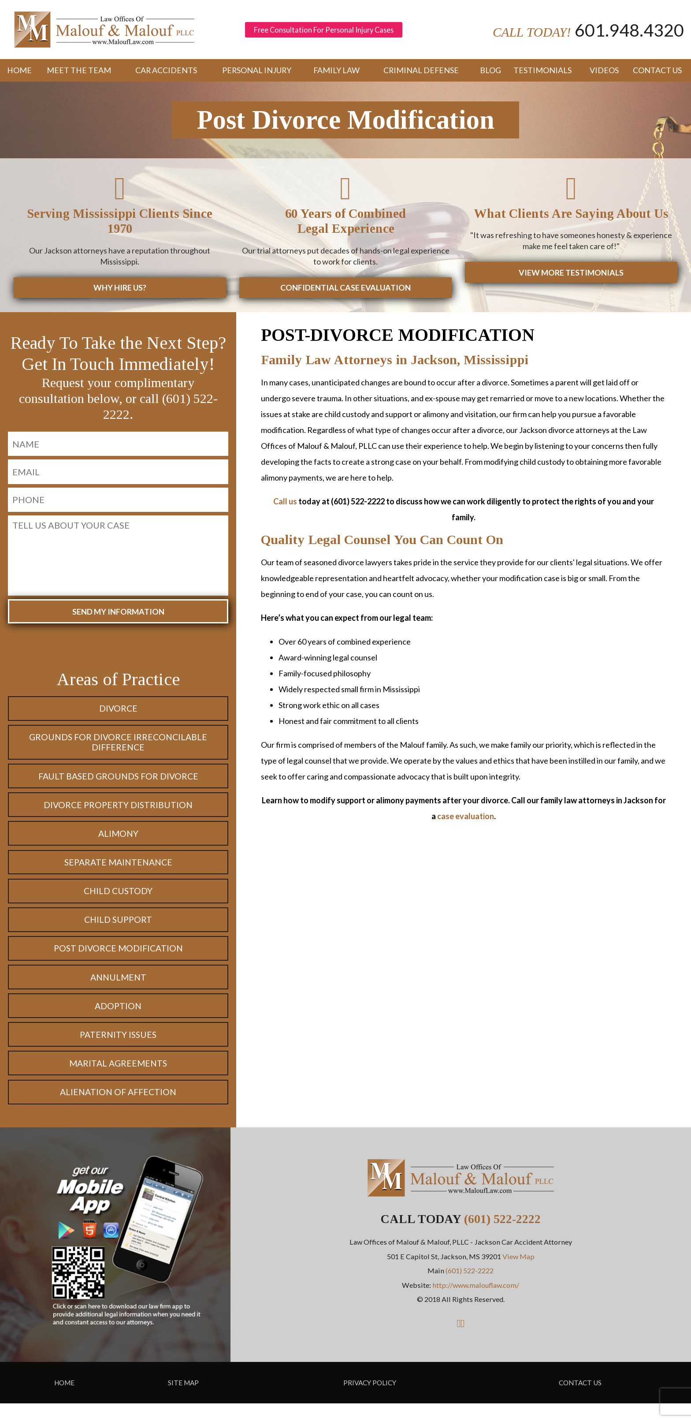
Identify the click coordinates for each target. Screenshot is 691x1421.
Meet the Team (78, 73)
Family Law (337, 73)
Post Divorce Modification (118, 960)
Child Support (118, 930)
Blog (489, 73)
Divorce (118, 711)
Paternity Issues (118, 1049)
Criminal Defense (421, 73)
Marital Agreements (118, 1079)
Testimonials (543, 73)
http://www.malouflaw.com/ (475, 1302)
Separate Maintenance (118, 870)
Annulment (118, 990)
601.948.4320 (625, 30)
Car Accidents (165, 73)
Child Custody (118, 900)
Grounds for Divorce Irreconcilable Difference (118, 746)
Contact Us (657, 73)
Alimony (118, 841)
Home (17, 73)
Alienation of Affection (118, 1109)
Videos (604, 73)
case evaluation (465, 818)
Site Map (183, 1400)
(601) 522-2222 (502, 1236)
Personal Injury (257, 73)
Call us (285, 503)
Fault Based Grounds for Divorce (118, 781)
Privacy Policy (369, 1400)
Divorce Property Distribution (118, 811)
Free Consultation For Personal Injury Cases (328, 31)
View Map (518, 1274)
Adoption (118, 1019)
